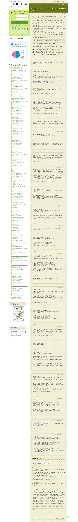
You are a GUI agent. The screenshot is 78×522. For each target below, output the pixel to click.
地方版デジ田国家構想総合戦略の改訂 (19, 121)
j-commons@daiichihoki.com (16, 335)
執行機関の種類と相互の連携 (17, 194)
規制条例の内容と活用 (17, 235)
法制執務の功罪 (17, 221)
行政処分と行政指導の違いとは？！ (18, 273)
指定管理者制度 (17, 294)
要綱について (17, 147)
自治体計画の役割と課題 (16, 166)
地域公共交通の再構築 (17, 95)
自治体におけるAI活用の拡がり (17, 111)
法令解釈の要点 (17, 118)
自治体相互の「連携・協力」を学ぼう (19, 253)
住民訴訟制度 (17, 215)
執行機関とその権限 (17, 298)
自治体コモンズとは (60, 1)
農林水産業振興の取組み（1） (17, 137)
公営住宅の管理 (17, 184)
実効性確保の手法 (17, 231)
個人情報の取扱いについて (60, 518)
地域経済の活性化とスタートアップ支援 (19, 89)
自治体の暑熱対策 (17, 78)
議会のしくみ (17, 225)
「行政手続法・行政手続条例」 (18, 280)
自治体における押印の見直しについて (19, 174)
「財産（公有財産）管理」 (17, 283)
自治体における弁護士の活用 (17, 177)
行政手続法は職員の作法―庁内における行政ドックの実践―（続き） (20, 102)
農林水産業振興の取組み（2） (17, 134)
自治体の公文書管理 (17, 68)
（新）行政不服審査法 (17, 291)
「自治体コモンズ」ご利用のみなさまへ (16, 38)
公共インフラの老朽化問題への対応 (18, 75)
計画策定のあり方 (17, 141)
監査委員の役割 (17, 228)
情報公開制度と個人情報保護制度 (18, 218)
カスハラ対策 (17, 92)
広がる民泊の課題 (15, 211)
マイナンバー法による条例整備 (18, 270)
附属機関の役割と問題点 (17, 277)
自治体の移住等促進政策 (17, 128)
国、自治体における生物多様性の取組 (19, 99)
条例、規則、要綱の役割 (17, 114)
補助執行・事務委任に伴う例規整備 (18, 187)
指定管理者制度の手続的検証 (17, 197)
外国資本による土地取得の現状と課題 (19, 71)
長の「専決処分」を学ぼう (17, 241)
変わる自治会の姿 (17, 124)
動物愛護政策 (17, 131)
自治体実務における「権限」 (17, 144)
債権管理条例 (17, 208)
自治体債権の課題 (17, 238)
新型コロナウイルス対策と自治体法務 (19, 181)
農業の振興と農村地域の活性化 (18, 86)
